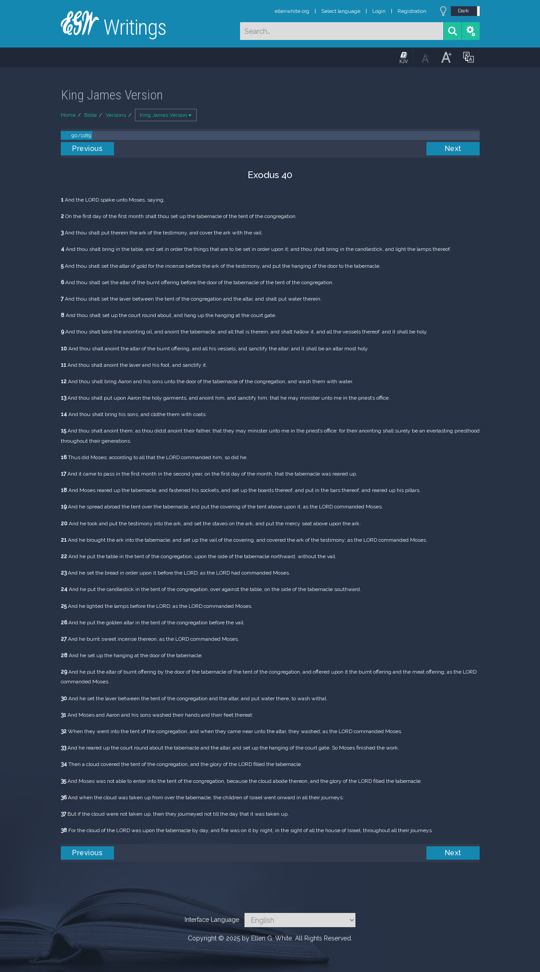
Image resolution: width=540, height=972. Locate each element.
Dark (463, 11)
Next (453, 148)
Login (379, 11)
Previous (87, 148)
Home (68, 115)
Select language (340, 11)
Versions (116, 115)
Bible (90, 115)
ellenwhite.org (292, 11)
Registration (412, 11)
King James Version (166, 115)
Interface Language (212, 919)
